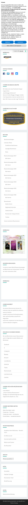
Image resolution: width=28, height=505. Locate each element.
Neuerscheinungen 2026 (10, 195)
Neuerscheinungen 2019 (10, 162)
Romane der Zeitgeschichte (12, 214)
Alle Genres (8, 178)
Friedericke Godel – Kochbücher (11, 414)
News (6, 152)
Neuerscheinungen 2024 (10, 182)
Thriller (7, 217)
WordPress (21, 501)
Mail (15, 271)
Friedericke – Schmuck (8, 412)
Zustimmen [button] (20, 42)
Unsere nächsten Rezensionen (12, 221)
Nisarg (16, 503)
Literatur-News (8, 142)
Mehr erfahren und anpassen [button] (14, 45)
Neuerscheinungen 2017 (10, 156)
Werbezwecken (20, 19)
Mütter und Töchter (9, 442)
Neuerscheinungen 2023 (10, 175)
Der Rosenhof (7, 445)
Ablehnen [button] (7, 42)
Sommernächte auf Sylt (10, 439)
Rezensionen (7, 201)
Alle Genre (8, 158)
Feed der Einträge (8, 474)
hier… (17, 396)
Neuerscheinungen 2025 (10, 188)
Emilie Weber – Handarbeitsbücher (12, 416)
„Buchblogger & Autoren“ (9, 93)
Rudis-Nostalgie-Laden (9, 410)
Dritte (8, 13)
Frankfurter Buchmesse (11, 145)
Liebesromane (9, 210)
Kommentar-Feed (8, 477)
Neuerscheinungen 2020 (10, 169)
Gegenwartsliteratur (10, 207)
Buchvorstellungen (9, 139)
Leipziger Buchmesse (10, 148)
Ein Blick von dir (8, 435)
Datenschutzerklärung (8, 494)
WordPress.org (8, 481)
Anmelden (6, 471)
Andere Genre (8, 204)
